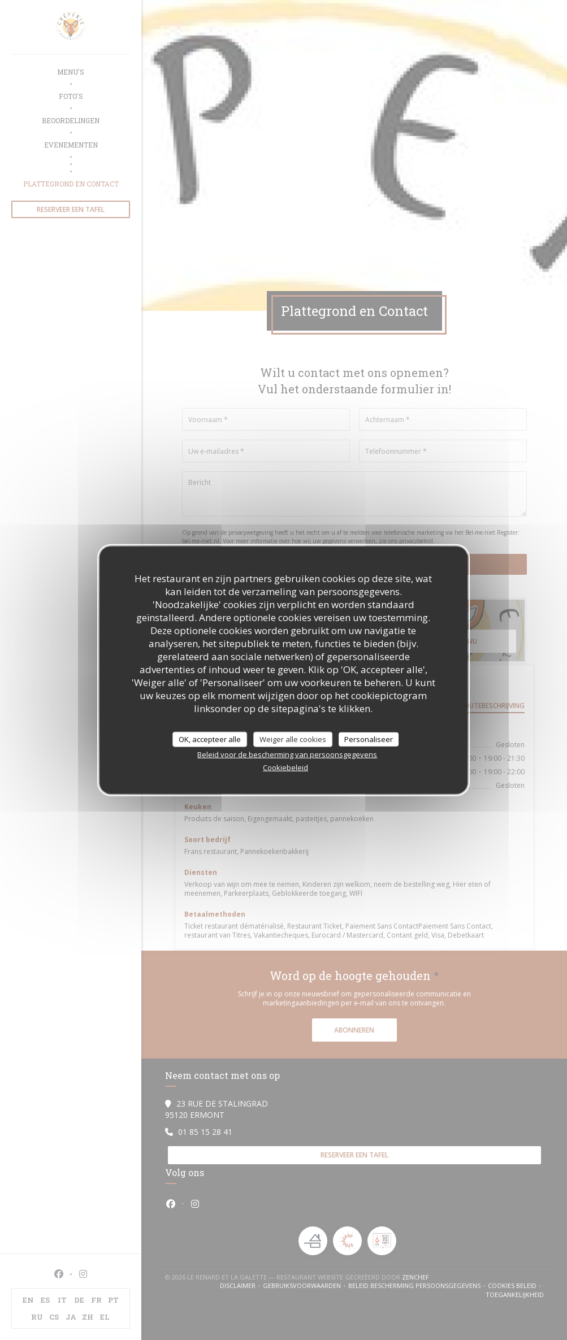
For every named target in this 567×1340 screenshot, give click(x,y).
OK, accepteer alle (210, 739)
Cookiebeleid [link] (285, 767)
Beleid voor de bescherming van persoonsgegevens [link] (287, 754)
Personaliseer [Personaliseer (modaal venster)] (368, 739)
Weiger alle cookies (292, 739)
